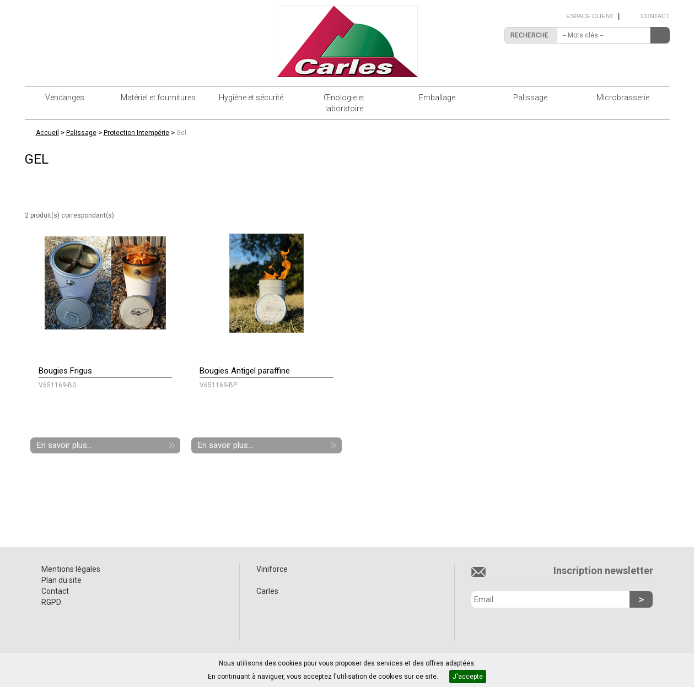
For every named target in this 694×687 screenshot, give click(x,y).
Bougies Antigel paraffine (245, 371)
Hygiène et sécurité (251, 97)
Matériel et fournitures (158, 97)
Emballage (437, 97)
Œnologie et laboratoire (344, 103)
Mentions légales (70, 569)
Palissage (530, 97)
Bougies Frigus (65, 371)
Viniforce (272, 569)
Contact (655, 16)
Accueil (47, 133)
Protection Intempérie (136, 133)
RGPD (51, 602)
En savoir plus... (64, 445)
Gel (181, 133)
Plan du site (61, 580)
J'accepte (468, 676)
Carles (267, 591)
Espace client (590, 16)
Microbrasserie (622, 97)
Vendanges (64, 97)
